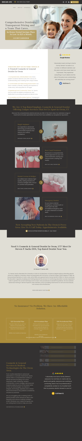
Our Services (27, 8)
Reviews (53, 7)
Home (14, 7)
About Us (20, 8)
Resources (60, 8)
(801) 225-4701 (7, 2)
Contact (67, 8)
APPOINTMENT (74, 2)
